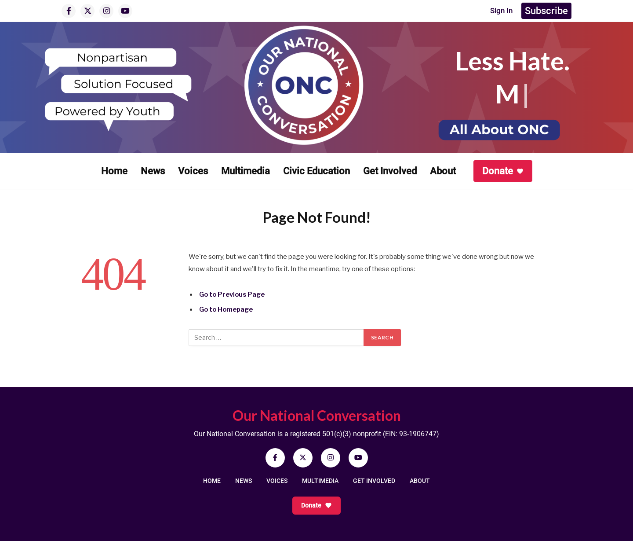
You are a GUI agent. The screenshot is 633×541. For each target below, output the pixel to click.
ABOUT (420, 480)
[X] (87, 11)
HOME (212, 480)
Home (114, 171)
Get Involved (390, 171)
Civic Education (316, 171)
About (443, 171)
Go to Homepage (227, 309)
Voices (193, 171)
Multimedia (245, 171)
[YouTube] (125, 11)
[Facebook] (69, 11)
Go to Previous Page (233, 294)
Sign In (498, 10)
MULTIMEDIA (320, 480)
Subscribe (546, 10)
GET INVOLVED (374, 480)
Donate (503, 171)
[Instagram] (106, 11)
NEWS (243, 480)
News (153, 171)
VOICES (276, 480)
